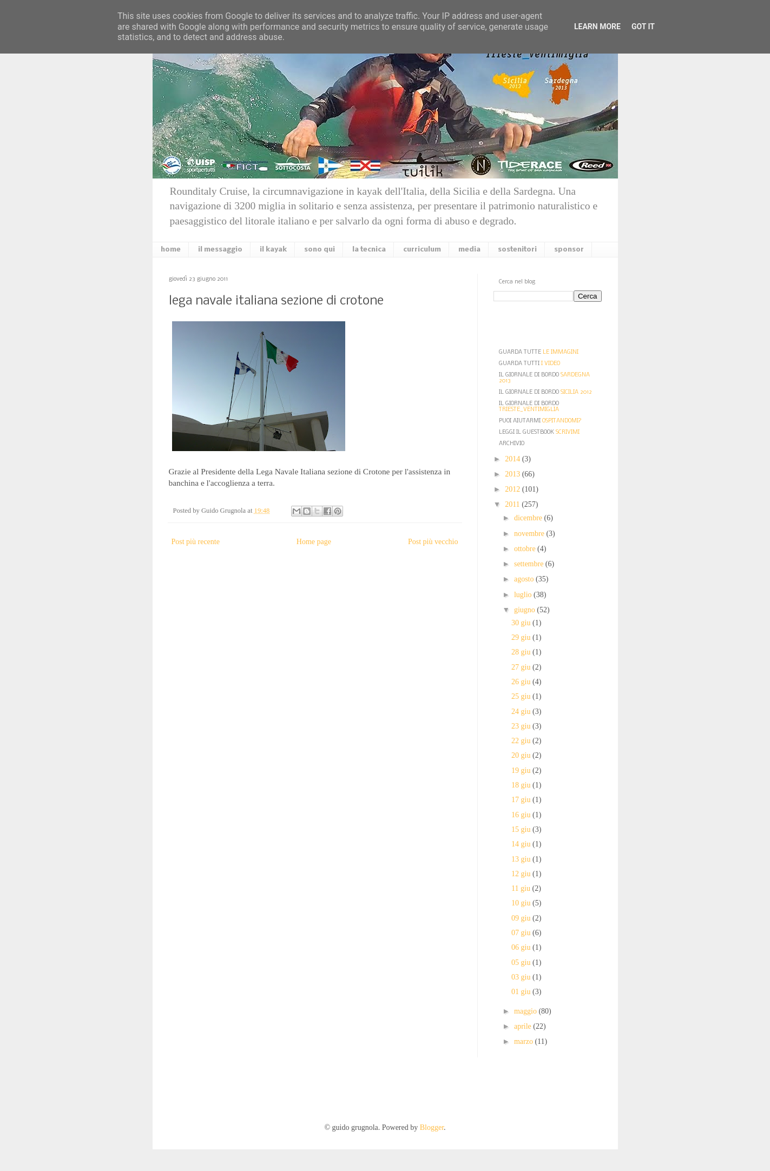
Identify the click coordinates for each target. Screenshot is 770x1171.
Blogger (432, 1127)
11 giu (521, 888)
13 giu (521, 859)
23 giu (521, 726)
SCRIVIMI (568, 432)
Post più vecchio (433, 542)
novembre (530, 534)
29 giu (521, 637)
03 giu (521, 977)
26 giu (521, 682)
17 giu (521, 800)
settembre (529, 564)
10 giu (521, 903)
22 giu (521, 741)
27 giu (521, 667)
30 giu (521, 623)
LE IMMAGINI (560, 352)
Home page (314, 542)
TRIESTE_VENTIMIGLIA (529, 410)
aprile (523, 1026)
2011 (513, 504)
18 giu (521, 785)
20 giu (521, 755)
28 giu (521, 652)
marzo (524, 1041)
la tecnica (369, 249)
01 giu (521, 992)
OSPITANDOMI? (562, 421)
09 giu (521, 918)
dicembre (529, 518)
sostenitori (517, 249)
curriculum (422, 249)
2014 (513, 459)
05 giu (521, 962)
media (469, 249)
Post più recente (196, 542)
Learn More (597, 26)
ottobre (525, 549)
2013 (513, 474)
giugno (525, 610)
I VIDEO (550, 364)
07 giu (521, 933)
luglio (524, 595)
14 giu (521, 844)
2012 (513, 489)
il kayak (273, 249)
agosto (525, 579)
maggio (526, 1011)
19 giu (521, 770)
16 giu (521, 815)
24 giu (521, 711)
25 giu (521, 696)
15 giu (521, 829)
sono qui (319, 249)
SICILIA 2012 (576, 392)
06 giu (521, 947)
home (171, 249)
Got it (643, 26)
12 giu (521, 874)
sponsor (569, 249)
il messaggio (220, 249)
